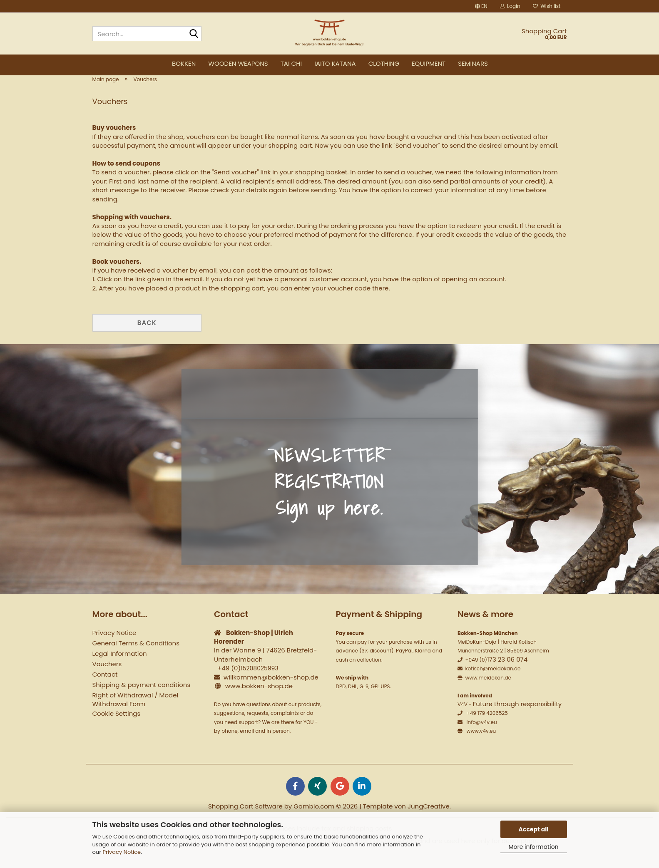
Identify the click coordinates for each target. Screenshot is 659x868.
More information (533, 847)
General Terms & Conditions (135, 656)
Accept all (534, 829)
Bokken (184, 63)
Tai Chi (291, 63)
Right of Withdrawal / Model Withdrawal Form (135, 712)
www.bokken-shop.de (259, 698)
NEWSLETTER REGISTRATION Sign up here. (329, 495)
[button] (481, 6)
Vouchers (107, 676)
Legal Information (119, 666)
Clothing (383, 63)
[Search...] (193, 34)
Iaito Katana (335, 63)
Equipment (428, 63)
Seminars (473, 63)
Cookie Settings (116, 726)
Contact (105, 687)
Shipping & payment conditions (141, 697)
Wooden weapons (238, 63)
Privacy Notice (121, 852)
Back (147, 335)
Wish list (547, 6)
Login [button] (510, 6)
